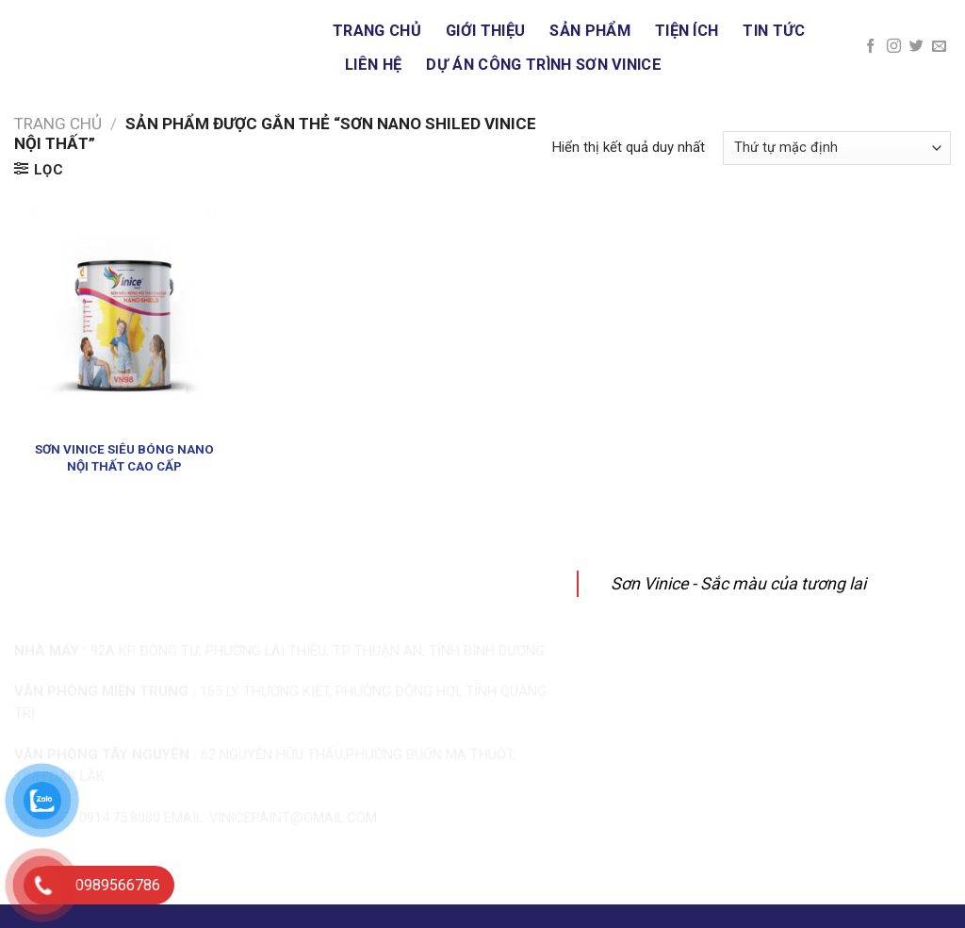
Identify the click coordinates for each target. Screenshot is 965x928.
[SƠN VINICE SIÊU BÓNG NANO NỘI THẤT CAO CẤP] (124, 319)
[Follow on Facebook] (870, 47)
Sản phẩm (589, 31)
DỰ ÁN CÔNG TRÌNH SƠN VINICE (544, 65)
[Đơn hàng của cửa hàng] (837, 148)
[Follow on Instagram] (894, 47)
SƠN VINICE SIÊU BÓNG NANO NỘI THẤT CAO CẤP (124, 457)
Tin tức (774, 31)
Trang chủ (377, 31)
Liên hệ (373, 65)
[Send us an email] (939, 47)
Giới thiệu (485, 31)
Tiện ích (687, 31)
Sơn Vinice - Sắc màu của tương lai (738, 583)
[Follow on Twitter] (916, 47)
